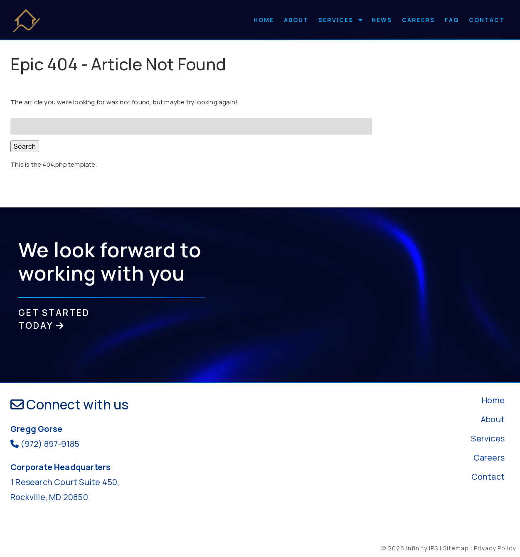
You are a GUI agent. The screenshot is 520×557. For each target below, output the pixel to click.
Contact (487, 20)
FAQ (452, 20)
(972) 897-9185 (49, 443)
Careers (418, 20)
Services (335, 20)
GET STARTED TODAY (54, 319)
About (296, 20)
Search (25, 146)
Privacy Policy (495, 548)
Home (264, 20)
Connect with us (69, 404)
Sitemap (456, 548)
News (382, 20)
